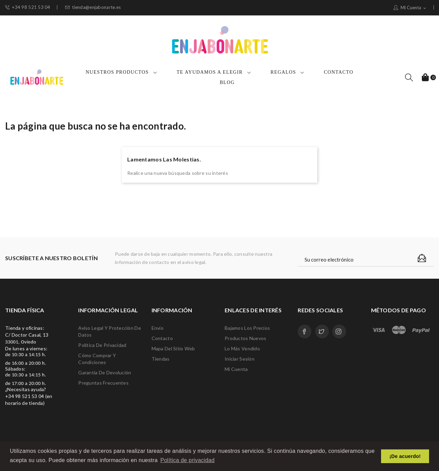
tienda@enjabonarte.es (93, 7)
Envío (158, 328)
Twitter (322, 331)
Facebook (304, 331)
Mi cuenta (236, 369)
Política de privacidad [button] (187, 460)
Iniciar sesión (239, 359)
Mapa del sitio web (173, 348)
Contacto (162, 338)
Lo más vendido (242, 348)
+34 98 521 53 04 (27, 7)
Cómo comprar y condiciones (97, 358)
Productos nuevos (245, 338)
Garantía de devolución (104, 372)
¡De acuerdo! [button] (405, 456)
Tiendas (161, 359)
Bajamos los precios (247, 328)
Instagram (339, 331)
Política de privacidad (102, 345)
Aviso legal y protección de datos (109, 331)
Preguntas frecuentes (103, 383)
